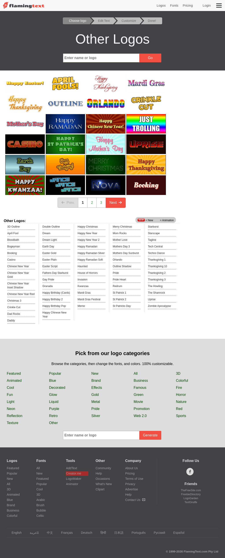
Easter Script (50, 266)
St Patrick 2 (119, 299)
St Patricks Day (122, 306)
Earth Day (48, 246)
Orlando (117, 259)
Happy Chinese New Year (54, 314)
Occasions (103, 478)
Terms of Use (134, 478)
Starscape (154, 233)
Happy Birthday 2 (52, 299)
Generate (150, 435)
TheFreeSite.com (191, 490)
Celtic (40, 515)
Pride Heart (119, 279)
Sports (181, 416)
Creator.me (73, 473)
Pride (116, 272)
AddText (71, 468)
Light (11, 402)
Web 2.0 (140, 416)
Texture (12, 423)
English (14, 532)
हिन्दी (101, 532)
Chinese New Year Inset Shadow (18, 285)
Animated (14, 380)
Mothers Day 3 (121, 246)
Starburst (153, 226)
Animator (72, 484)
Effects (96, 387)
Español (176, 532)
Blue (52, 380)
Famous (140, 387)
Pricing (188, 5)
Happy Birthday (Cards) (56, 292)
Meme (81, 306)
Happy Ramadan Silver (91, 253)
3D (178, 373)
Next (115, 202)
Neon (11, 409)
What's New (104, 484)
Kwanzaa (83, 286)
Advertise (131, 489)
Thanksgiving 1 (157, 259)
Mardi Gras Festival (89, 299)
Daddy (11, 320)
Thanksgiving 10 (157, 266)
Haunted (82, 266)
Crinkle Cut (13, 307)
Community (103, 468)
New (94, 373)
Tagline (152, 239)
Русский (157, 532)
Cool (10, 387)
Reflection (14, 416)
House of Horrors (88, 272)
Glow (53, 395)
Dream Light (49, 239)
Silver (95, 416)
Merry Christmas (122, 226)
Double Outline (51, 226)
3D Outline (13, 226)
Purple (54, 409)
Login (207, 5)
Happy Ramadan (87, 246)
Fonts (174, 5)
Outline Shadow (122, 266)
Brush (40, 505)
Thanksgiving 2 (157, 272)
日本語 (116, 532)
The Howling (155, 286)
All (136, 373)
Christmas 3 (14, 300)
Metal (95, 402)
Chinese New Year (18, 266)
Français (65, 532)
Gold (95, 395)
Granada (47, 286)
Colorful (182, 380)
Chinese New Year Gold (18, 274)
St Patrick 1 (119, 292)
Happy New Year (87, 233)
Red (179, 409)
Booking (12, 253)
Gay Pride (48, 279)
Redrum (117, 286)
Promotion (142, 409)
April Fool (12, 233)
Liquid (53, 402)
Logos (161, 5)
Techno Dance (156, 253)
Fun (10, 395)
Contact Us (135, 500)
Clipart (100, 489)
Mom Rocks (120, 233)
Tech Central (155, 246)
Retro (53, 416)
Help (99, 473)
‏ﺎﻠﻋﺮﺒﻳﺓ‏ (32, 532)
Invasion (82, 279)
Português (136, 532)
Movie (138, 402)
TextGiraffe (191, 502)
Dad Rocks (13, 313)
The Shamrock (156, 292)
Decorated (57, 387)
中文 (48, 532)
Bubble (41, 510)
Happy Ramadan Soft (90, 259)
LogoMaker (73, 478)
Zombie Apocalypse (159, 306)
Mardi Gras (84, 292)
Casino (11, 259)
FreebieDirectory (191, 494)
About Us (131, 468)
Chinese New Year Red (20, 294)
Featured (14, 373)
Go (150, 58)
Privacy (130, 484)
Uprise (152, 299)
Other (53, 423)
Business (141, 380)
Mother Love (120, 239)
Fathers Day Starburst (55, 272)
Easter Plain (49, 259)
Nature (181, 402)
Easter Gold (49, 253)
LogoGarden (190, 498)
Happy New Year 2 (88, 239)
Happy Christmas (88, 226)
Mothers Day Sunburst (126, 253)
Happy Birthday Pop (54, 306)
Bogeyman (13, 246)
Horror (181, 395)
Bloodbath (13, 239)
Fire (179, 387)
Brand (96, 380)
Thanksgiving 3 (157, 279)
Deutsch (84, 532)
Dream (46, 233)
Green (138, 395)
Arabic (40, 500)
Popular (55, 373)
